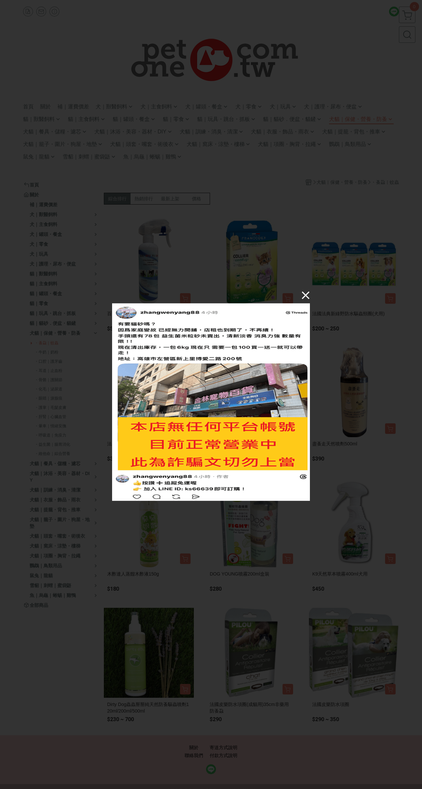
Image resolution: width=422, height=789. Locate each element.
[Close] (305, 294)
